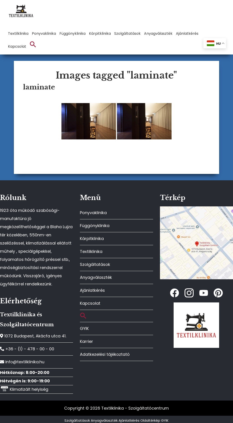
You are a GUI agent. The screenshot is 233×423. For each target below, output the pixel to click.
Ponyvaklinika (93, 212)
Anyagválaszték (96, 277)
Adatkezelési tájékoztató (105, 354)
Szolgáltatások (95, 264)
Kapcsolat (90, 303)
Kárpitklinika (92, 238)
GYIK (84, 328)
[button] (33, 44)
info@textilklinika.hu (22, 362)
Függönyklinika (94, 225)
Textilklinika (91, 251)
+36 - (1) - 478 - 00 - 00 (27, 349)
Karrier (86, 341)
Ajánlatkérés (92, 290)
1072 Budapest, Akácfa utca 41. (33, 336)
